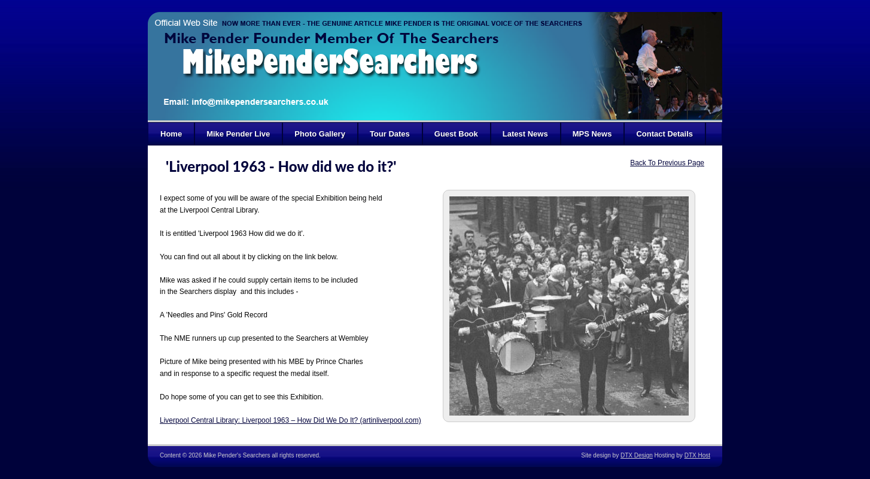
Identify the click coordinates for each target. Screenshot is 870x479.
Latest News (525, 133)
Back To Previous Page (667, 163)
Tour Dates (390, 133)
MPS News (592, 133)
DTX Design (636, 455)
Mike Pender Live (238, 133)
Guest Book (456, 133)
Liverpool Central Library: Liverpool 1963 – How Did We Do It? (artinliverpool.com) (290, 420)
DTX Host (697, 455)
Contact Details (664, 133)
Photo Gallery (319, 133)
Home (171, 133)
